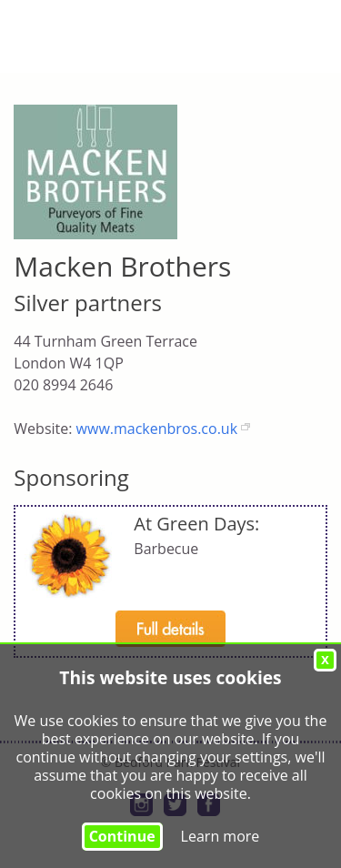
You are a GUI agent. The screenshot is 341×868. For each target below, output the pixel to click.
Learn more (220, 836)
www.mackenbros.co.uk (156, 429)
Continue (122, 836)
